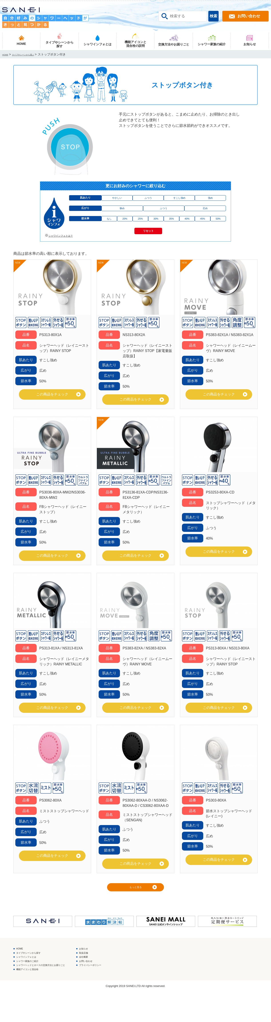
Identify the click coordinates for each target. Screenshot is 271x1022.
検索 (213, 16)
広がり (85, 212)
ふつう (148, 199)
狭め (122, 212)
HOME (23, 966)
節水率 (85, 225)
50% (218, 226)
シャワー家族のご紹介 (35, 986)
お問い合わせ (122, 986)
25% (140, 226)
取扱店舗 (119, 973)
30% (156, 226)
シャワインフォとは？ (67, 247)
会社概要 (119, 979)
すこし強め (179, 199)
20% (125, 226)
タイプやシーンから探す (37, 973)
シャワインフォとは (34, 979)
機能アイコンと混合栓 (35, 998)
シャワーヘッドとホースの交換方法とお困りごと (57, 992)
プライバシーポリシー (129, 992)
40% (187, 226)
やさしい (117, 199)
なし (109, 226)
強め (210, 199)
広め (205, 212)
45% (202, 226)
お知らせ (119, 966)
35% (171, 226)
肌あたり (85, 199)
